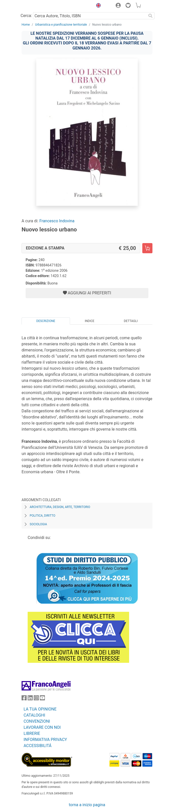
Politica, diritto (42, 515)
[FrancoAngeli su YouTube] (42, 699)
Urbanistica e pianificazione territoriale (61, 24)
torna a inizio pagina (87, 804)
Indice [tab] (89, 321)
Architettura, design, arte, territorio (60, 507)
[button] (97, 6)
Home (26, 24)
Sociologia (38, 524)
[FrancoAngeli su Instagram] (36, 699)
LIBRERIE (32, 733)
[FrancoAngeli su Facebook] (24, 699)
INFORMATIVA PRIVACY (45, 739)
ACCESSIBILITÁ (37, 745)
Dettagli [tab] (130, 321)
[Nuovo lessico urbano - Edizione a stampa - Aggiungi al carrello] (147, 248)
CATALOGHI (34, 715)
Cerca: (26, 15)
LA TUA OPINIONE (40, 709)
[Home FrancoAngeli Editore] (39, 6)
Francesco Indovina (56, 220)
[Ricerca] (150, 15)
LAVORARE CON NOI (42, 727)
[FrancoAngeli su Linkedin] (30, 699)
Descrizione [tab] (45, 321)
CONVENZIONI (37, 721)
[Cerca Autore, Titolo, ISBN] (89, 15)
